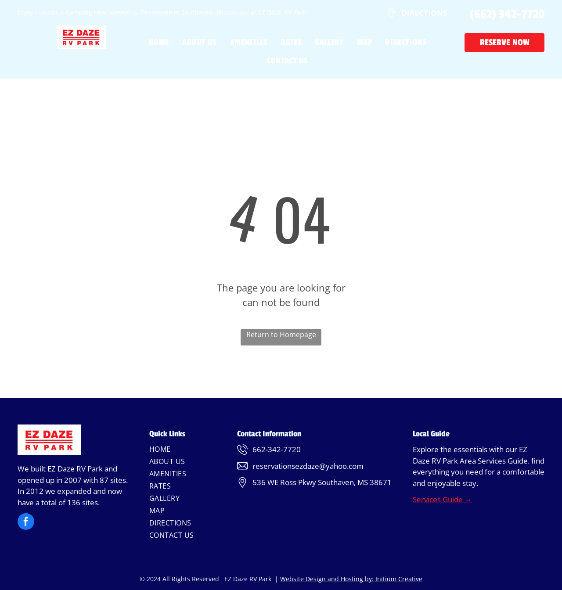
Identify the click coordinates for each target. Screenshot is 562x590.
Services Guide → (442, 499)
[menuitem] (152, 42)
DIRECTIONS (424, 13)
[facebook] (26, 522)
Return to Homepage (281, 334)
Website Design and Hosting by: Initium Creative (351, 579)
